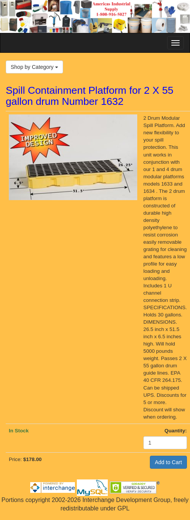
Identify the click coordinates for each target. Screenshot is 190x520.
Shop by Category (34, 67)
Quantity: (175, 431)
